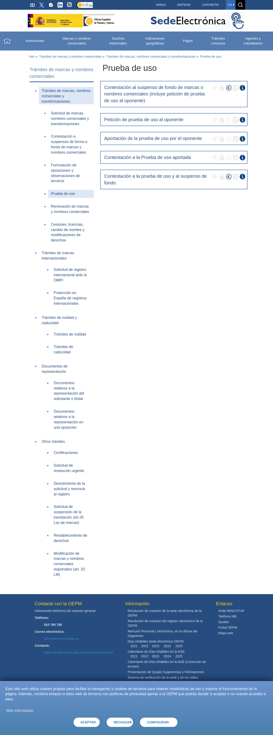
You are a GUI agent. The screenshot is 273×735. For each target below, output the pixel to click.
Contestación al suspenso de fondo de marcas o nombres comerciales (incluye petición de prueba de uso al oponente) (154, 94)
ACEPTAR (88, 722)
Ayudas (223, 622)
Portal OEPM (227, 627)
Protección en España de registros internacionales (70, 298)
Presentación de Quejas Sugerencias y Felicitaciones (166, 672)
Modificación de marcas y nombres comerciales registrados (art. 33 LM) (69, 564)
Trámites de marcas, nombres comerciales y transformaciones (150, 56)
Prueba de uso (210, 56)
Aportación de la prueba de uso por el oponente (153, 138)
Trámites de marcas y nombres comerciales (70, 56)
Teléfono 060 (227, 616)
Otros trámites (53, 442)
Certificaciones (66, 453)
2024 (167, 646)
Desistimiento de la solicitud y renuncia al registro (69, 489)
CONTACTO (210, 4)
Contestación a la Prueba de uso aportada (147, 157)
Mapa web (225, 633)
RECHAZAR (123, 722)
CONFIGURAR (158, 722)
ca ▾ (231, 4)
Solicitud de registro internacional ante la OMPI (70, 275)
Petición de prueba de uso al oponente (143, 119)
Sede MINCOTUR (231, 611)
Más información (20, 711)
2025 (179, 646)
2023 (155, 646)
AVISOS (161, 4)
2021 (133, 646)
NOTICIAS (184, 4)
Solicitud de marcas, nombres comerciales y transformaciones (70, 118)
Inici (32, 56)
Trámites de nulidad (70, 334)
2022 (144, 646)
